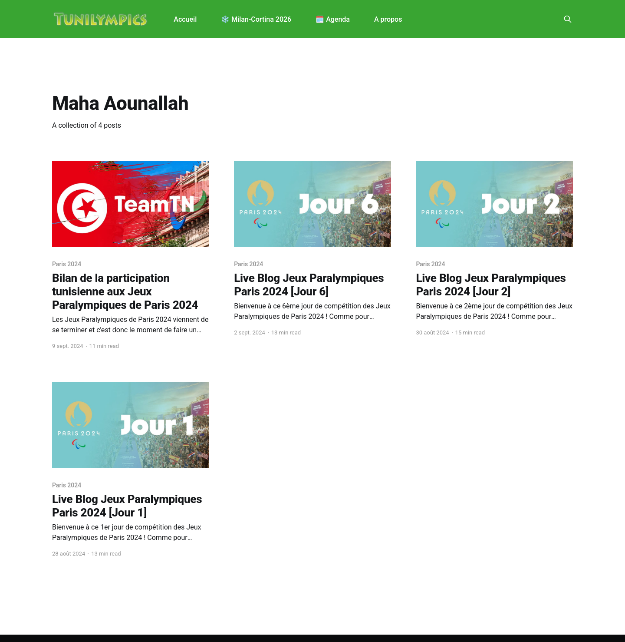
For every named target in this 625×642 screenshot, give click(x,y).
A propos (388, 19)
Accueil (185, 19)
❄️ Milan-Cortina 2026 (256, 19)
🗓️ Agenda (333, 19)
